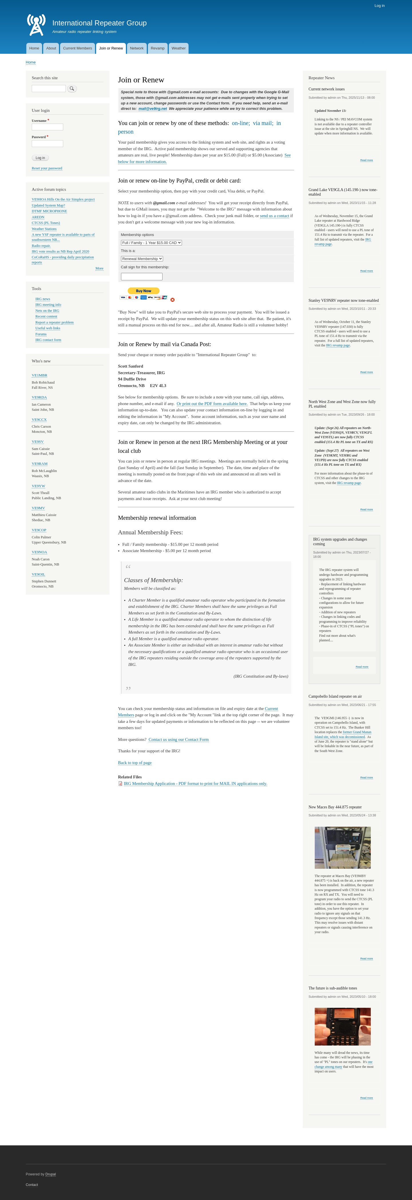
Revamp (158, 48)
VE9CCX (39, 419)
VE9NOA (39, 552)
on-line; (241, 123)
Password (39, 137)
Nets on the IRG (47, 311)
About (51, 48)
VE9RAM (39, 463)
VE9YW (38, 486)
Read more (366, 160)
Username (39, 121)
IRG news (42, 299)
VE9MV (38, 508)
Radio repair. (41, 246)
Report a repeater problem (54, 322)
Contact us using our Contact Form (178, 739)
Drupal (50, 1174)
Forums (41, 334)
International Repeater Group (99, 23)
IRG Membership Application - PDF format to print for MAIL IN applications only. (196, 783)
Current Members (77, 48)
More (100, 268)
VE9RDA (39, 397)
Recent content (46, 316)
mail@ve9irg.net (153, 108)
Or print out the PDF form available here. (212, 403)
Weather (179, 48)
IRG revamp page (338, 345)
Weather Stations (44, 229)
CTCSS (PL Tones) (46, 223)
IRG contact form (48, 340)
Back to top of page (135, 762)
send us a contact (274, 215)
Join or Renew (111, 48)
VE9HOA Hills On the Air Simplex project (63, 199)
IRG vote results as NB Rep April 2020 (60, 251)
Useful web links (47, 328)
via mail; (263, 123)
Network (137, 48)
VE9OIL (38, 574)
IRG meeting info (48, 305)
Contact (32, 1185)
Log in (380, 5)
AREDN (38, 217)
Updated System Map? (48, 205)
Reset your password (47, 168)
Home (34, 48)
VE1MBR (39, 375)
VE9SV (38, 441)
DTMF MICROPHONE (49, 211)
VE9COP (39, 530)
